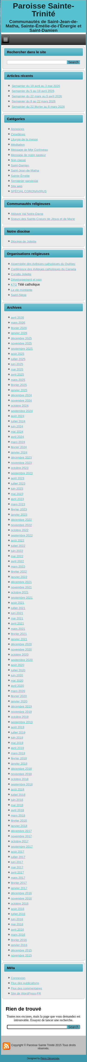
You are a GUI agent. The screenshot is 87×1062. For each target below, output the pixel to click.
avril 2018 (17, 810)
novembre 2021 (21, 587)
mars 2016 (18, 934)
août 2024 (17, 416)
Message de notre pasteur (28, 155)
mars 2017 (18, 877)
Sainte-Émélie (20, 175)
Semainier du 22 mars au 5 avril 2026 (37, 96)
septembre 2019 (22, 722)
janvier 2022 (19, 577)
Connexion (18, 978)
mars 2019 (18, 753)
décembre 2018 (21, 768)
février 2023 (19, 509)
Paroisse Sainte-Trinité (43, 9)
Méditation (18, 144)
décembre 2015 (21, 950)
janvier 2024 (19, 452)
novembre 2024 (21, 400)
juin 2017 (17, 862)
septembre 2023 (22, 473)
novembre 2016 (21, 898)
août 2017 (17, 851)
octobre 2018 (20, 779)
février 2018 (19, 820)
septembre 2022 (22, 535)
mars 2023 (18, 504)
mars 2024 (18, 442)
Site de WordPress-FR (26, 993)
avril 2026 (17, 317)
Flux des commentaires (26, 988)
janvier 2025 (19, 390)
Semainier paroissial (24, 181)
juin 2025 (17, 364)
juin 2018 (17, 800)
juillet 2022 (18, 545)
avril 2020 (17, 685)
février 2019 (19, 758)
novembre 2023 (21, 462)
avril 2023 (17, 499)
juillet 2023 (18, 483)
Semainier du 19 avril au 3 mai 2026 (36, 86)
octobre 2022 (20, 530)
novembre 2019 (21, 711)
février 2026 (19, 328)
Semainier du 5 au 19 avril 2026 (33, 91)
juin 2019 (17, 737)
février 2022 (19, 571)
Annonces (17, 129)
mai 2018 (17, 805)
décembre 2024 (21, 395)
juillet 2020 (18, 670)
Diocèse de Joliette (23, 241)
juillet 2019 (18, 732)
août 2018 (17, 789)
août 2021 (17, 602)
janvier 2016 (19, 945)
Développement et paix (26, 279)
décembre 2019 (21, 706)
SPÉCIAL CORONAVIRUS (29, 191)
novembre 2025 (21, 343)
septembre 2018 (22, 784)
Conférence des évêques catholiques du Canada (43, 269)
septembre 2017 (22, 846)
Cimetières (18, 134)
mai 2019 (17, 743)
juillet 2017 (18, 857)
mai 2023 (17, 494)
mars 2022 (18, 566)
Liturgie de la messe (24, 139)
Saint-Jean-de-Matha (25, 170)
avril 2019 (17, 748)
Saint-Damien (20, 165)
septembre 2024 (22, 411)
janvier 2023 (19, 514)
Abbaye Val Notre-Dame (27, 214)
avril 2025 (17, 374)
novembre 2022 (21, 525)
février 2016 (19, 940)
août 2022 (17, 540)
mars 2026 (18, 322)
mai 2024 (17, 431)
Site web (17, 186)
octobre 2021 (20, 592)
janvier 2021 (19, 639)
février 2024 (19, 447)
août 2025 (17, 353)
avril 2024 (17, 436)
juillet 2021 (18, 608)
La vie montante (21, 290)
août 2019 (17, 727)
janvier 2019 (19, 763)
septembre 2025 (22, 348)
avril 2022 (17, 561)
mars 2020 (18, 691)
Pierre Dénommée (50, 1058)
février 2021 (19, 634)
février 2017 (19, 883)
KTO (14, 284)
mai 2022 (17, 556)
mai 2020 (17, 680)
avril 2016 (17, 929)
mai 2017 (17, 867)
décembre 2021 (21, 582)
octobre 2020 (20, 654)
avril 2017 (17, 872)
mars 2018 (18, 815)
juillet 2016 (18, 914)
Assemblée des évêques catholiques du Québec (43, 264)
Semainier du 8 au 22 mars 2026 (34, 101)
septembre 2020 (22, 660)
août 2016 (17, 909)
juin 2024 (17, 426)
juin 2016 (17, 919)
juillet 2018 (18, 794)
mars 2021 (18, 628)
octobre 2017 (20, 841)
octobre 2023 (20, 468)
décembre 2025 (21, 338)
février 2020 (19, 696)
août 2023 (17, 478)
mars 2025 (18, 380)
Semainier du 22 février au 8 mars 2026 (38, 106)
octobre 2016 (20, 903)
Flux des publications (25, 983)
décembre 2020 (21, 644)
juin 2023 (17, 488)
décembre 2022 (21, 519)
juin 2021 (17, 613)
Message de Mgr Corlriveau (29, 149)
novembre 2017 (21, 836)
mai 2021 (17, 618)
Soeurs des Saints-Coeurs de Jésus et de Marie (43, 219)
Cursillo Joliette (21, 274)
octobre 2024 (20, 405)
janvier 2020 (19, 701)
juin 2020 (17, 675)
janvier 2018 (19, 826)
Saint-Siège (18, 295)
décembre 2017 (21, 831)
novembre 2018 (21, 774)
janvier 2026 (19, 333)
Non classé (18, 160)
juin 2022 (17, 551)
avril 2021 (17, 623)
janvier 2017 (19, 888)
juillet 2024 (18, 421)
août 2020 (17, 665)
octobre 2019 (20, 717)
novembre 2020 (21, 649)
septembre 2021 (22, 597)
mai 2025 (17, 369)
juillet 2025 (18, 359)
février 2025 (19, 385)
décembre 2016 (21, 893)
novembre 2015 (21, 955)
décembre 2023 (21, 457)
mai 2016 (17, 924)
